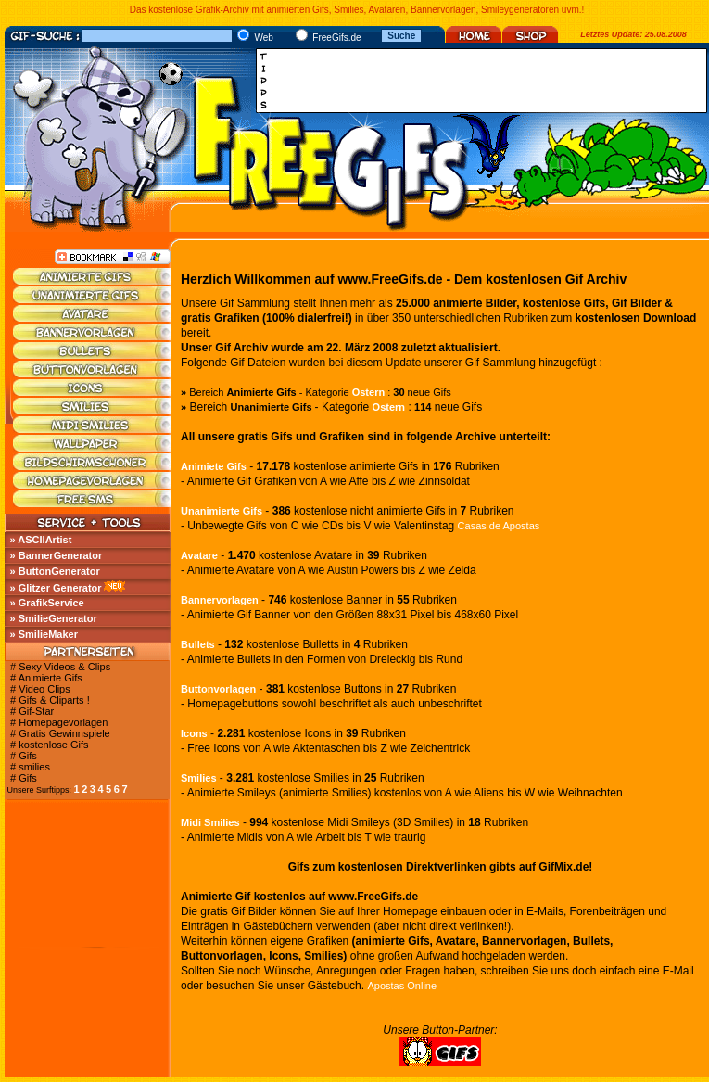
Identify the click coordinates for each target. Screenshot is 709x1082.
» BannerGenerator (56, 555)
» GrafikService (47, 602)
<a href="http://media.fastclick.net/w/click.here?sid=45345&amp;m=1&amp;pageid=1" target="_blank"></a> (486, 80)
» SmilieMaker (44, 634)
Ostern (368, 392)
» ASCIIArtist (41, 539)
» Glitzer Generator (56, 587)
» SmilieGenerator (53, 618)
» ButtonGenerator (55, 571)
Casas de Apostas (499, 525)
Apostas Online (402, 985)
